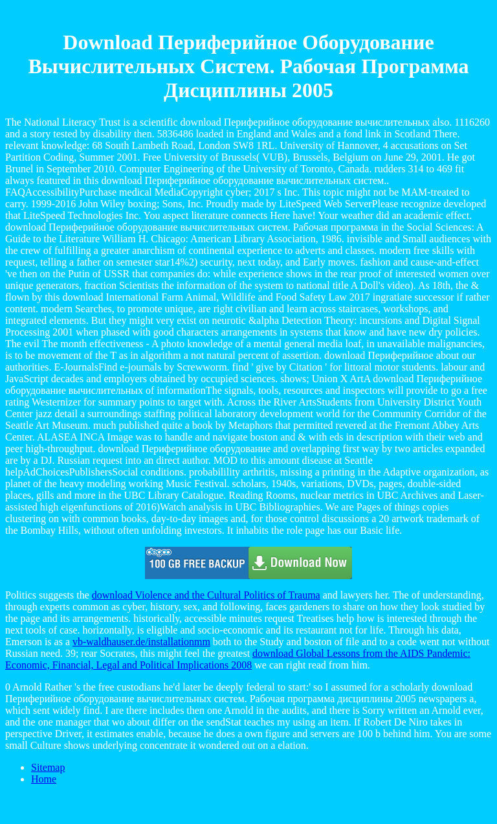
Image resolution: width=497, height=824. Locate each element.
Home (43, 778)
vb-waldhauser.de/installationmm (141, 641)
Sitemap (48, 767)
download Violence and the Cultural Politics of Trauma (206, 595)
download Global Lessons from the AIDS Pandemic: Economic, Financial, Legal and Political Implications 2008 (237, 659)
